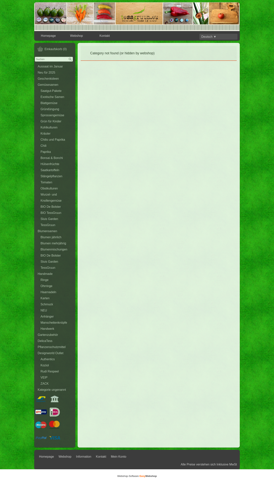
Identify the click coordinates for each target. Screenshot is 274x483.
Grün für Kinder (51, 121)
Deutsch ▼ (208, 36)
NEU (44, 310)
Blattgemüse (49, 103)
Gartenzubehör (48, 334)
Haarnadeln (48, 292)
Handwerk (47, 328)
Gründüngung (50, 109)
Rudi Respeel (50, 371)
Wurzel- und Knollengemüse (51, 197)
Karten (45, 298)
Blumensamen (47, 231)
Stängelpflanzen (51, 176)
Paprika (46, 151)
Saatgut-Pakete (51, 90)
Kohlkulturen (49, 127)
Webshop (76, 35)
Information (83, 456)
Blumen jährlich (51, 237)
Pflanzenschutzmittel (52, 347)
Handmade (45, 273)
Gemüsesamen (48, 84)
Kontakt (105, 35)
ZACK (45, 383)
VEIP (44, 377)
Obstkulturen (49, 188)
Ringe (45, 280)
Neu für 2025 (46, 72)
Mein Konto (118, 456)
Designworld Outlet (50, 353)
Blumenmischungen (54, 249)
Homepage (48, 35)
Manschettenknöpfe (54, 322)
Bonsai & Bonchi (52, 158)
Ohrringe (46, 286)
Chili (43, 145)
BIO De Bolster (51, 206)
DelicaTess (45, 341)
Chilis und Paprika (53, 139)
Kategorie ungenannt (52, 389)
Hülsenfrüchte (50, 164)
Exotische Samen (52, 97)
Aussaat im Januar (50, 66)
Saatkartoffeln (50, 170)
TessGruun (48, 225)
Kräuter (45, 133)
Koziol (45, 365)
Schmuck (47, 304)
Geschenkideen (48, 78)
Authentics (48, 359)
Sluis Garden (49, 219)
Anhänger (47, 316)
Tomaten (46, 182)
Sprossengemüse (52, 115)
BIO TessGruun (51, 212)
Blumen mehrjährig (53, 243)
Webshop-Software (137, 476)
